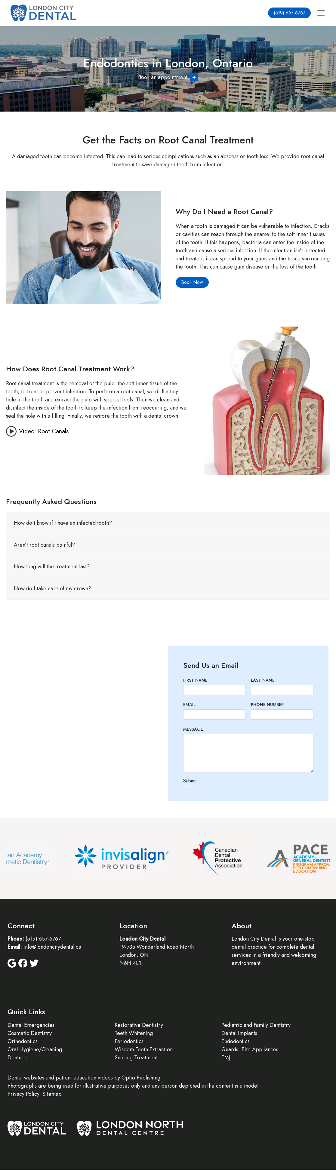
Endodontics (235, 1041)
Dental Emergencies (31, 1025)
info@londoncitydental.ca (52, 947)
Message (193, 729)
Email (189, 705)
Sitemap (52, 1094)
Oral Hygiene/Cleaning (35, 1049)
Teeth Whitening (134, 1033)
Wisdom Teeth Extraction (144, 1049)
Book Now (192, 282)
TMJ (225, 1057)
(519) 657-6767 (289, 12)
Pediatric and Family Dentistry (256, 1025)
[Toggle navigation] (320, 13)
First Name (195, 680)
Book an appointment (162, 77)
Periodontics (129, 1041)
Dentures (18, 1057)
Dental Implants (239, 1033)
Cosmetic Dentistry (30, 1033)
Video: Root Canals (44, 431)
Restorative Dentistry (139, 1025)
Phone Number (267, 705)
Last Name (263, 680)
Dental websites (26, 1078)
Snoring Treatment (136, 1057)
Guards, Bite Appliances (249, 1049)
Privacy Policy (23, 1094)
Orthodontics (23, 1041)
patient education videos (84, 1078)
